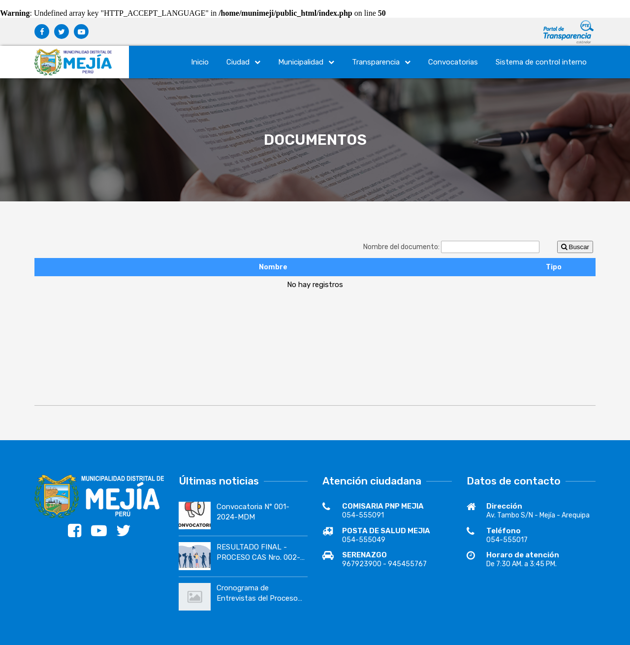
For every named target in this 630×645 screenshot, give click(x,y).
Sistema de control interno (541, 62)
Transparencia (381, 62)
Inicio (200, 62)
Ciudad (243, 62)
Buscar (575, 247)
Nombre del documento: (402, 247)
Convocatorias (453, 62)
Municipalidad (306, 62)
